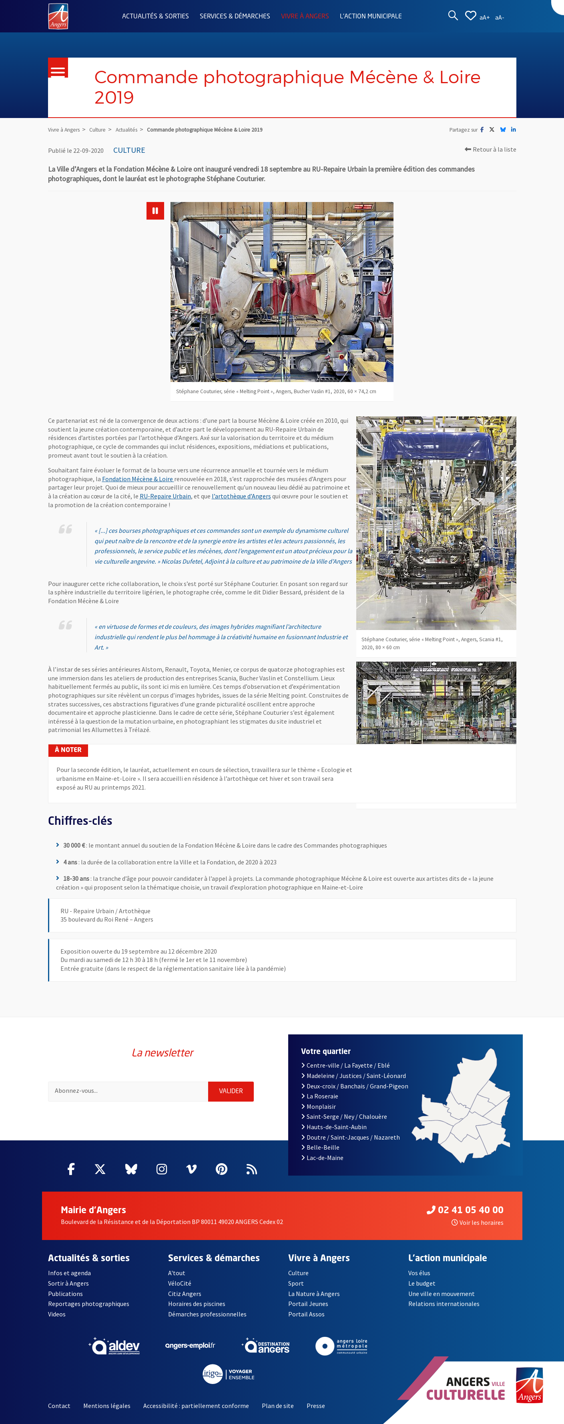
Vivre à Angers (305, 17)
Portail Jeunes (308, 1304)
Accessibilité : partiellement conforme (196, 1406)
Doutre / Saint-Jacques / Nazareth (350, 1137)
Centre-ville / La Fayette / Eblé (345, 1065)
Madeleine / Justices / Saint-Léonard (353, 1076)
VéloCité (179, 1283)
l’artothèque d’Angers (241, 496)
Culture (298, 1273)
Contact (59, 1406)
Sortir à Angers (68, 1283)
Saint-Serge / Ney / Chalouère (344, 1116)
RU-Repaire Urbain (165, 496)
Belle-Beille (320, 1147)
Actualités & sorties (155, 17)
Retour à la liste (490, 149)
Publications (65, 1294)
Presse (316, 1406)
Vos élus (419, 1273)
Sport (296, 1283)
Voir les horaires (478, 1222)
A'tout (176, 1273)
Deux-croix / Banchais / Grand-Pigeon (354, 1086)
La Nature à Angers (314, 1294)
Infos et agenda (69, 1273)
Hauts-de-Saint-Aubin (334, 1127)
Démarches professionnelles (207, 1314)
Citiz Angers (184, 1294)
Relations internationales (444, 1304)
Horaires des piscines (196, 1304)
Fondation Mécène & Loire (138, 479)
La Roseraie (319, 1096)
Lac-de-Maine (322, 1158)
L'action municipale (371, 17)
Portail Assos (306, 1314)
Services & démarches (235, 17)
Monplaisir (318, 1106)
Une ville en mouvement (441, 1294)
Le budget (422, 1283)
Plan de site (278, 1406)
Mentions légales (106, 1406)
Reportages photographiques (88, 1304)
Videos (57, 1314)
